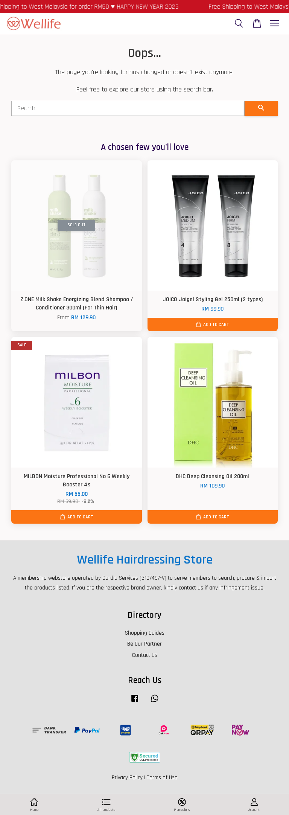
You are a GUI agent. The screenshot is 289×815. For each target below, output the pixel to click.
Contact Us (144, 655)
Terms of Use (162, 777)
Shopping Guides (144, 633)
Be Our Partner (144, 643)
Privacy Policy (127, 777)
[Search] (128, 108)
